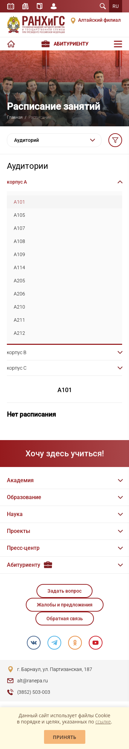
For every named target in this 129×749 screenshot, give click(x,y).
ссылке (103, 721)
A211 (19, 320)
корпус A (17, 182)
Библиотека (25, 6)
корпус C (16, 368)
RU (115, 6)
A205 (19, 280)
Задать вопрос (64, 591)
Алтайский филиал (99, 20)
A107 (19, 228)
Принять (64, 737)
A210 (19, 307)
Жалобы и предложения (65, 604)
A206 (19, 293)
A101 (19, 202)
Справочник (39, 6)
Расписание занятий (10, 6)
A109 (19, 254)
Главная (15, 117)
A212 (19, 333)
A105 (19, 215)
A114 (19, 267)
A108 (19, 241)
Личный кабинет (53, 6)
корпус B (16, 352)
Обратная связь (64, 618)
